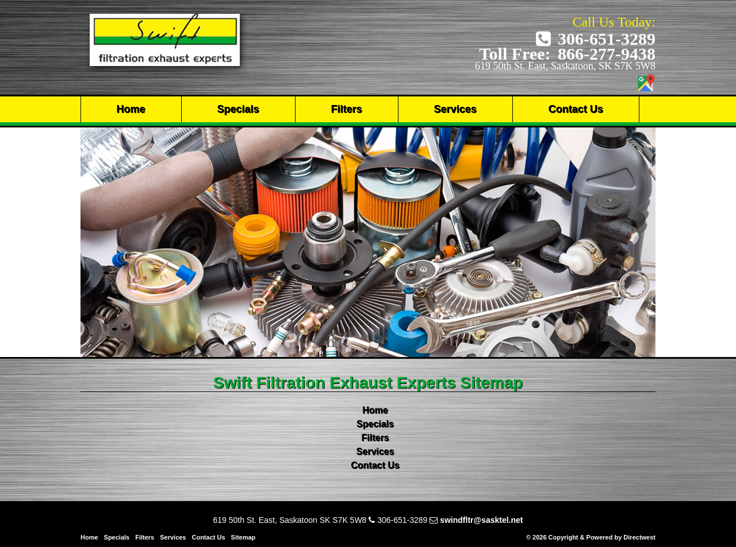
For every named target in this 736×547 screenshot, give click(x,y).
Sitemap (243, 537)
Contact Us (576, 109)
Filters (346, 109)
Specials (238, 109)
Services (455, 109)
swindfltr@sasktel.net (481, 520)
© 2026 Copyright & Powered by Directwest (591, 537)
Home (131, 109)
